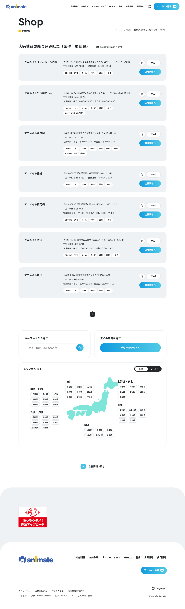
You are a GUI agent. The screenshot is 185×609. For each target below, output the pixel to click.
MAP (153, 63)
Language (160, 588)
